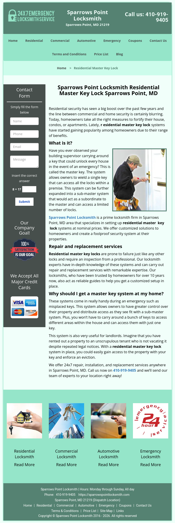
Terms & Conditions (65, 511)
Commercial (60, 40)
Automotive (86, 40)
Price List (101, 54)
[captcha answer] (29, 189)
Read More (24, 464)
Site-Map (106, 511)
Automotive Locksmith (108, 453)
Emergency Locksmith (150, 453)
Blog (119, 54)
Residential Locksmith (24, 453)
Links (120, 511)
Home (13, 40)
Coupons (135, 40)
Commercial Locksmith (66, 453)
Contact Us (158, 40)
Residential (34, 40)
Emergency (112, 40)
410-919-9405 (156, 17)
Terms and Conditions (69, 54)
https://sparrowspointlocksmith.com (104, 494)
